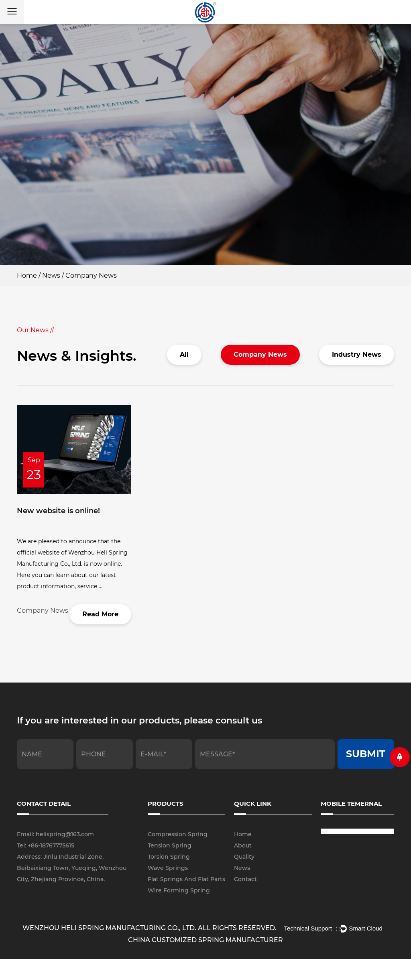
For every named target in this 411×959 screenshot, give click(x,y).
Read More (100, 614)
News (51, 275)
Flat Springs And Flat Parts (186, 879)
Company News (260, 354)
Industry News (356, 354)
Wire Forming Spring (179, 890)
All (184, 354)
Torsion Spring (169, 856)
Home (27, 275)
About (243, 845)
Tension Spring (169, 845)
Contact (245, 879)
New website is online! (58, 510)
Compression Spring (178, 834)
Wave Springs (168, 868)
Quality (244, 856)
